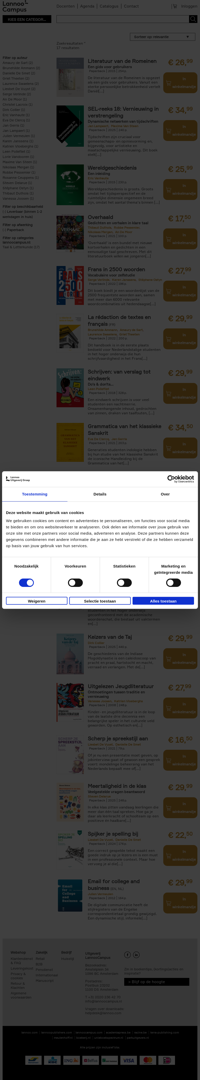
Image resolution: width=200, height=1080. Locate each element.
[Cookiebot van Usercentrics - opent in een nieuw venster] (171, 479)
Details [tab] (100, 494)
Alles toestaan (163, 601)
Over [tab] (165, 494)
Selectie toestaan (100, 601)
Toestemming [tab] (35, 494)
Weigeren (36, 601)
